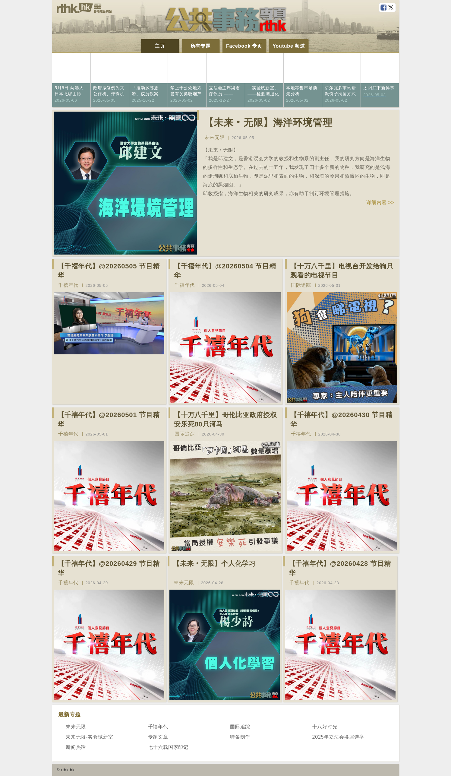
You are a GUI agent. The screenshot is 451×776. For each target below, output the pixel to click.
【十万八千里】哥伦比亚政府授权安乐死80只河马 (225, 419)
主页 (160, 46)
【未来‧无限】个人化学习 (214, 563)
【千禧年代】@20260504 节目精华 (225, 270)
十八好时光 (325, 726)
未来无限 (214, 137)
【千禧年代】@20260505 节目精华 (109, 270)
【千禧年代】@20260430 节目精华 (341, 419)
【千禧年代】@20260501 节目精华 (109, 419)
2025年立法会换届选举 (338, 737)
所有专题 (201, 46)
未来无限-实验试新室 (89, 737)
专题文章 (158, 737)
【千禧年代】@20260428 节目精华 (340, 568)
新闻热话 (76, 747)
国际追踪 (301, 285)
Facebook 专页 (244, 46)
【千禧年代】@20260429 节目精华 (109, 568)
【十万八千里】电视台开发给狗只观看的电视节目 (341, 270)
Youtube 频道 (289, 46)
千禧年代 (68, 285)
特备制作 (240, 737)
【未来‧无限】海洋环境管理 (268, 122)
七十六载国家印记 (168, 747)
